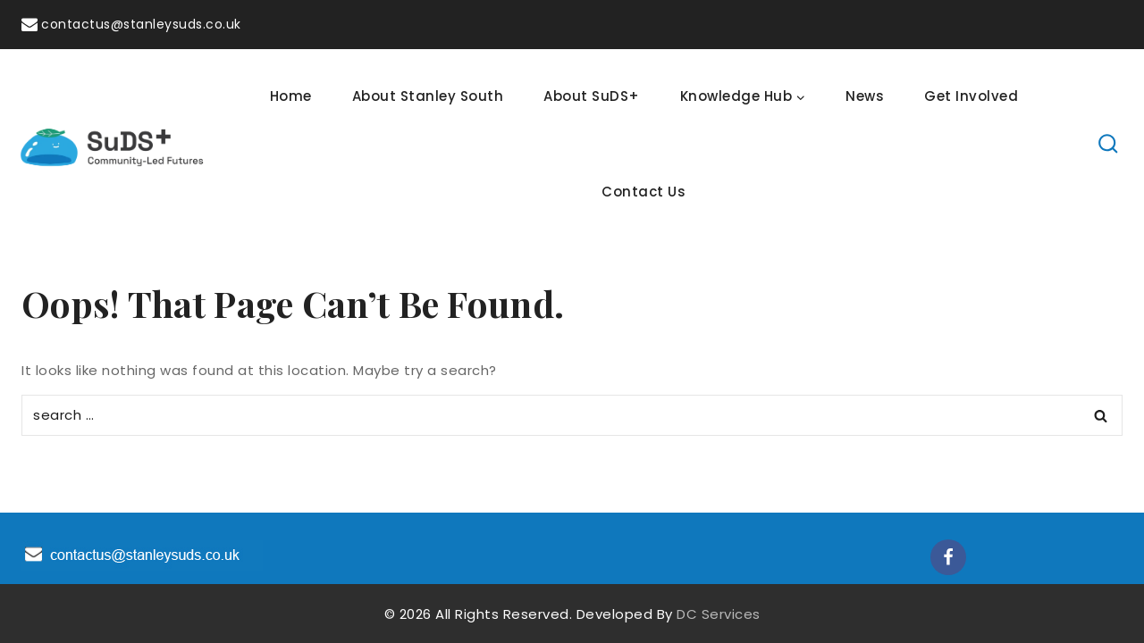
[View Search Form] (1108, 144)
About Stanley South (428, 96)
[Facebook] (948, 557)
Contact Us (643, 191)
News (864, 96)
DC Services (719, 614)
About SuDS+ (591, 96)
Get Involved (971, 96)
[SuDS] (112, 143)
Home (291, 96)
